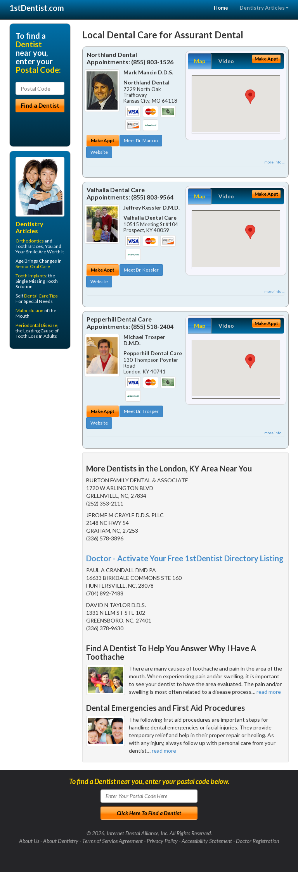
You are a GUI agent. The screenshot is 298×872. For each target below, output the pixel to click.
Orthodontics (30, 241)
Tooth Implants (31, 276)
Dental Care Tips (41, 296)
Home (221, 8)
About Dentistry (60, 841)
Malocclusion (29, 310)
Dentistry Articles (264, 8)
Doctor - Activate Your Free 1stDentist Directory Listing (185, 558)
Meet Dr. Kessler (141, 270)
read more (268, 691)
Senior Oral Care (33, 266)
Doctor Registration (257, 841)
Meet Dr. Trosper (141, 411)
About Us (29, 841)
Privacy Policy (162, 841)
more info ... (274, 162)
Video (226, 61)
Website (99, 152)
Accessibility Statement (207, 841)
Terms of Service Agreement (112, 841)
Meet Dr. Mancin (141, 140)
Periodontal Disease (36, 325)
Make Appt (102, 140)
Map (199, 61)
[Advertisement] (49, 415)
